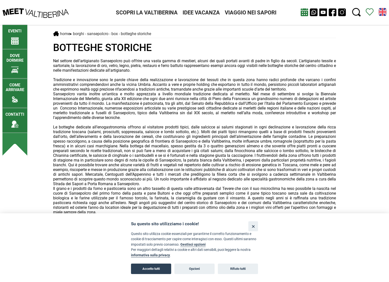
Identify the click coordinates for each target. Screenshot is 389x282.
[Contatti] (14, 117)
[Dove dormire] (14, 61)
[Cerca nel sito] (356, 12)
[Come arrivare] (14, 91)
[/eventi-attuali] (14, 34)
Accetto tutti (151, 269)
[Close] (253, 226)
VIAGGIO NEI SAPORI (250, 12)
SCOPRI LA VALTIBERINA (147, 12)
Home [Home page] (61, 33)
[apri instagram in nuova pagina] (342, 12)
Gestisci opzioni (193, 244)
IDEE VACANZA (201, 12)
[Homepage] (35, 12)
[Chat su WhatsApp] (313, 12)
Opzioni (194, 269)
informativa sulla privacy (150, 255)
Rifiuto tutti (238, 269)
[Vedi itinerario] (370, 11)
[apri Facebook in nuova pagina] (332, 12)
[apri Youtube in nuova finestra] (323, 12)
